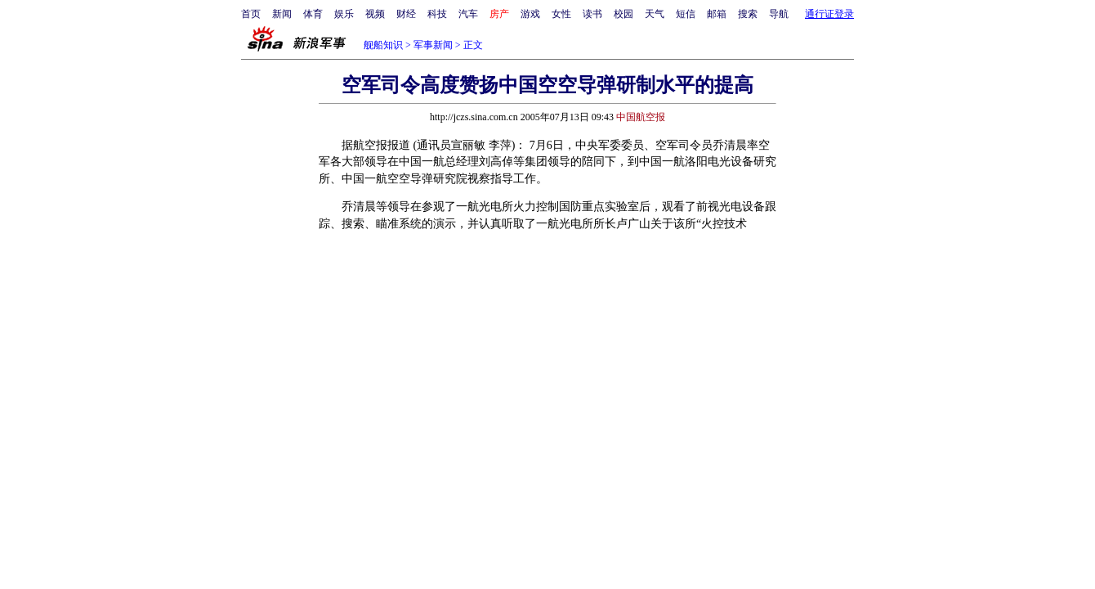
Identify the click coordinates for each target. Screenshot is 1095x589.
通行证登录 (829, 14)
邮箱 (716, 14)
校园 (623, 14)
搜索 (748, 14)
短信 (685, 14)
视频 (375, 14)
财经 (406, 14)
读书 (592, 14)
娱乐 (344, 14)
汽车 (468, 14)
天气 (654, 14)
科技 (437, 14)
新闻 (282, 14)
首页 (251, 14)
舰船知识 (383, 45)
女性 (561, 14)
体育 (313, 14)
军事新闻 (433, 45)
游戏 (530, 14)
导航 (779, 14)
